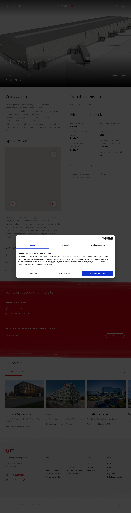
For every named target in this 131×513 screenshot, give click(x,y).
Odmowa (33, 273)
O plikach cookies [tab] (98, 245)
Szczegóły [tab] (65, 245)
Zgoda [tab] (32, 245)
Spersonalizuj (65, 273)
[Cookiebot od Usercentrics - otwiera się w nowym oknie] (103, 238)
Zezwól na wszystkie (97, 273)
